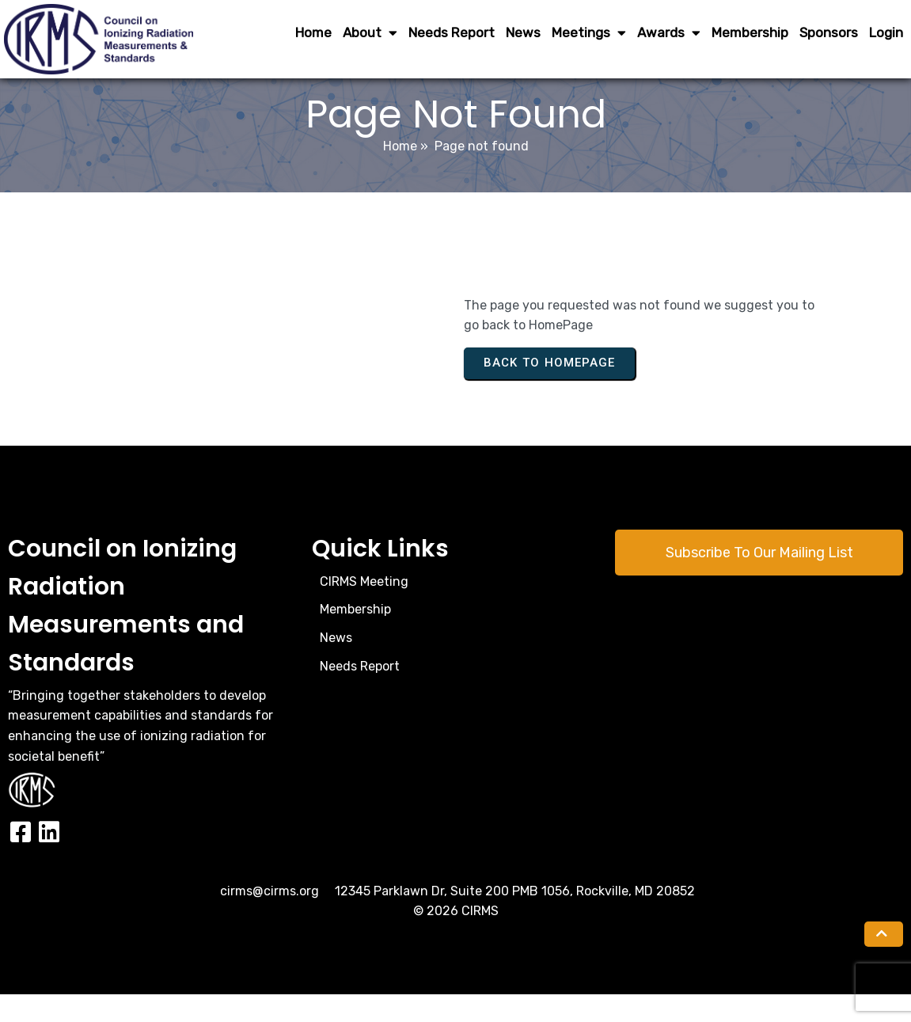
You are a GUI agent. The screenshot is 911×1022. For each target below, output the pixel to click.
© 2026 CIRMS (456, 938)
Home (400, 173)
